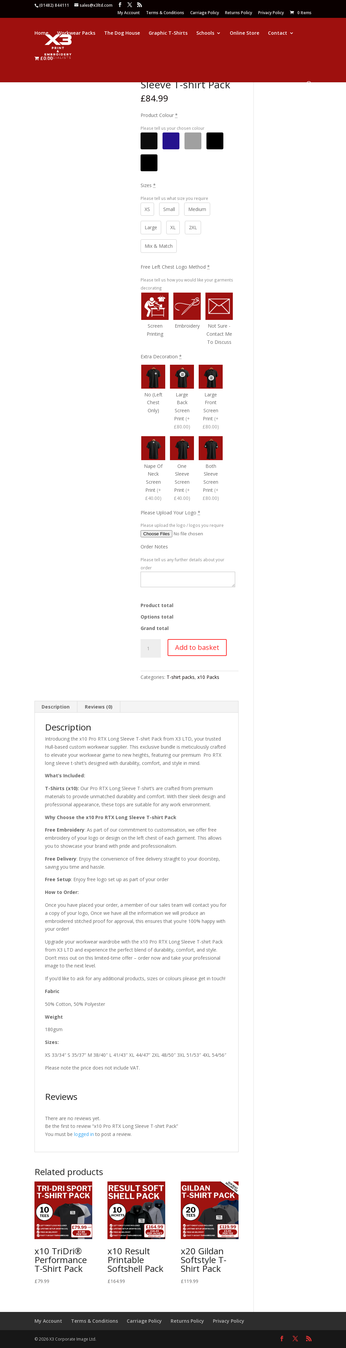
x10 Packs (208, 677)
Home (41, 33)
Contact (277, 33)
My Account (129, 13)
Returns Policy (238, 13)
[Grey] (192, 140)
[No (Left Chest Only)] (153, 398)
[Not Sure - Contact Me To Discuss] (219, 319)
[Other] (214, 140)
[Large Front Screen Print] (210, 398)
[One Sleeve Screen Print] (182, 470)
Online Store (244, 33)
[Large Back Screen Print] (182, 398)
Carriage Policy (204, 13)
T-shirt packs (181, 677)
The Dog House (122, 33)
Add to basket (197, 647)
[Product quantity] (151, 648)
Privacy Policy (271, 13)
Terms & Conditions (165, 13)
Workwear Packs (76, 33)
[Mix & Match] (149, 162)
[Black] (149, 140)
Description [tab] (56, 706)
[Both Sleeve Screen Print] (210, 470)
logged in (84, 1134)
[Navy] (171, 140)
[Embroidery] (187, 319)
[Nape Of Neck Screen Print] (153, 470)
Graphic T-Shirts (168, 33)
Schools (205, 33)
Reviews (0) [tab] (99, 706)
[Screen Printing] (155, 319)
